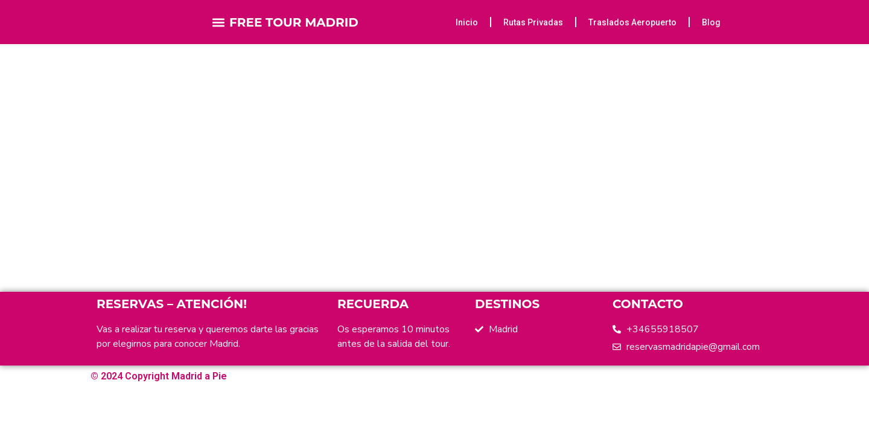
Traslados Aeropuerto (632, 22)
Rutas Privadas (533, 22)
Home (375, 134)
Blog (711, 22)
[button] (219, 22)
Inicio (467, 22)
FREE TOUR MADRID (293, 22)
